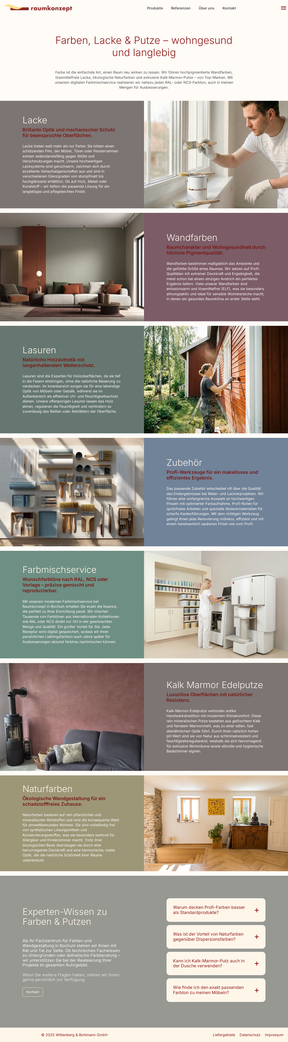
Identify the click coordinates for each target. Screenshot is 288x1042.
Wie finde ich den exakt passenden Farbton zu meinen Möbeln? (208, 990)
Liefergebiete (224, 1035)
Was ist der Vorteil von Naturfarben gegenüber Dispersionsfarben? (208, 937)
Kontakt (229, 8)
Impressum (274, 1035)
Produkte (155, 8)
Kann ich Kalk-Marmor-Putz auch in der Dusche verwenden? (209, 964)
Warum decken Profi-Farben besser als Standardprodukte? (209, 910)
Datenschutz (250, 1035)
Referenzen (181, 8)
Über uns (206, 8)
